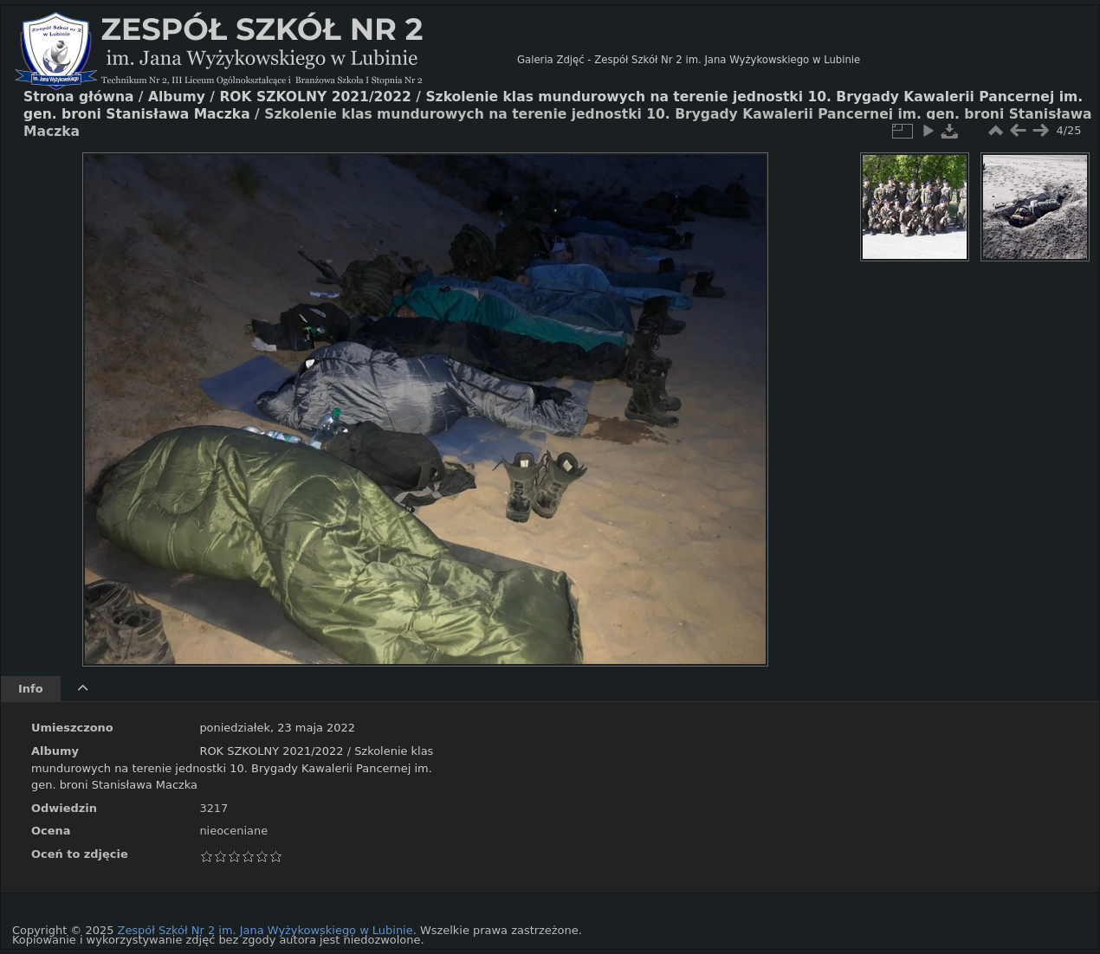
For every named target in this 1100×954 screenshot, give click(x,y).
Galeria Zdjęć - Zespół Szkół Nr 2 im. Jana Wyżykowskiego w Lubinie (688, 60)
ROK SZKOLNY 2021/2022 (271, 751)
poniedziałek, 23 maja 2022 (277, 727)
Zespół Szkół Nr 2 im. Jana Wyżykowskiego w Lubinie (265, 930)
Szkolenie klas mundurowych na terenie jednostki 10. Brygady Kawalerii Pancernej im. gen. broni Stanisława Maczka (232, 768)
